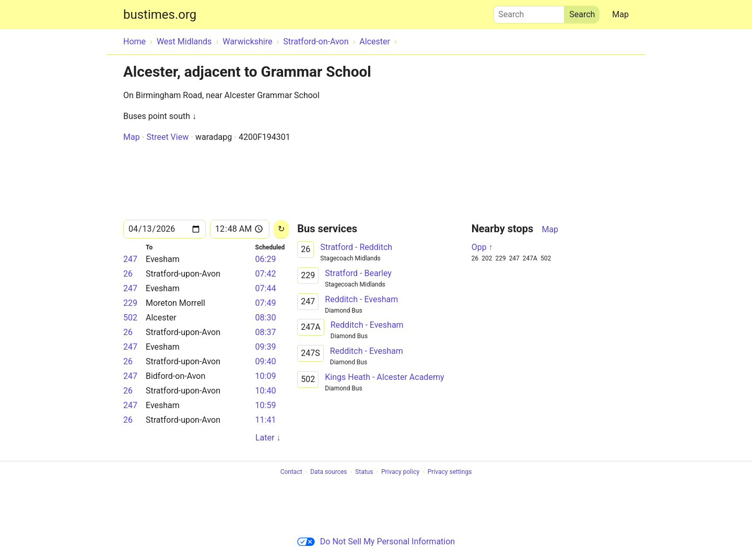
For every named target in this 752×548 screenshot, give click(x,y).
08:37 (265, 332)
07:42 (265, 274)
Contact (291, 472)
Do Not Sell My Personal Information (376, 541)
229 (130, 303)
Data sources (328, 472)
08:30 (265, 318)
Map (620, 14)
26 (128, 274)
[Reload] (281, 229)
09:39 (265, 347)
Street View (167, 137)
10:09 (265, 376)
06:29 (265, 259)
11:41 (265, 420)
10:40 (265, 391)
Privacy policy (400, 472)
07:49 (265, 303)
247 (130, 259)
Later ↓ (267, 438)
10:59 (265, 405)
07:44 (265, 288)
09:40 (265, 361)
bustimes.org (159, 14)
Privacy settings (450, 472)
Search (529, 12)
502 (130, 318)
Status (364, 472)
